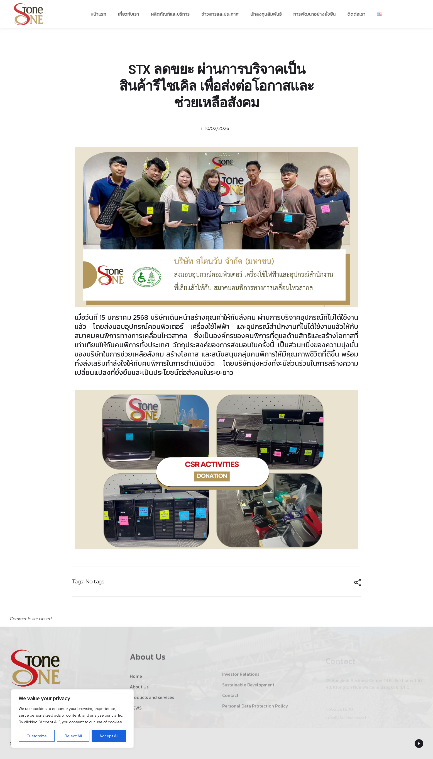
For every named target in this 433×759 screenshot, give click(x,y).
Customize (36, 735)
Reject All (73, 735)
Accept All (108, 735)
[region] (72, 718)
